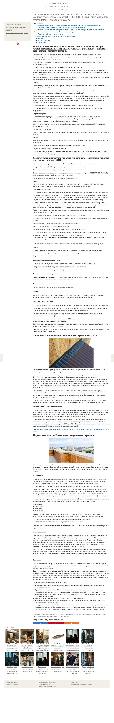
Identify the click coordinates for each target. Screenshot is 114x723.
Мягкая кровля (41, 614)
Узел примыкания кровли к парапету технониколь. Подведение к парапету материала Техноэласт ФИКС (70, 30)
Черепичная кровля (44, 616)
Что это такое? (42, 38)
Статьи (64, 10)
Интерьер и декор (57, 3)
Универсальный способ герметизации (50, 34)
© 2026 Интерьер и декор (11, 682)
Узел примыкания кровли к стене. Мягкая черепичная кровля (56, 32)
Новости (56, 10)
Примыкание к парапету (81, 614)
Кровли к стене (36, 616)
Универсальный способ (55, 616)
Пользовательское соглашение (49, 682)
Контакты (41, 682)
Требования (42, 42)
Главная (48, 10)
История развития (44, 40)
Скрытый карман (91, 614)
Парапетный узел (65, 616)
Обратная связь (74, 682)
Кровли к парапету (49, 614)
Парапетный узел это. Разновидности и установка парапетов (56, 36)
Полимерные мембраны (69, 614)
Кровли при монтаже (59, 614)
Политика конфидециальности (45, 684)
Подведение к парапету (100, 614)
